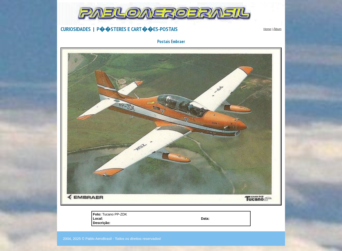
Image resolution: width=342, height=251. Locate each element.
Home (267, 29)
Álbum (277, 29)
